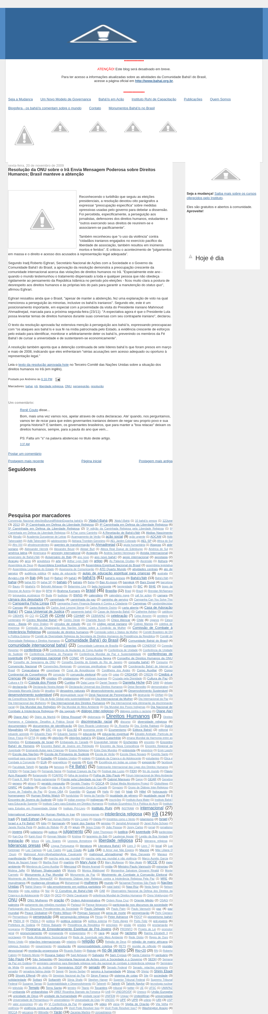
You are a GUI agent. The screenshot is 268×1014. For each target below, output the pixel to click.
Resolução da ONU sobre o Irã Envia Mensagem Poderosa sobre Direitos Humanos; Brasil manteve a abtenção (81, 172)
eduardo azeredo (18, 734)
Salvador (98, 955)
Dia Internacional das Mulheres (27, 703)
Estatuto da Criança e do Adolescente (118, 758)
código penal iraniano (112, 623)
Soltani (37, 979)
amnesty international (66, 552)
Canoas (17, 607)
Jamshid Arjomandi (127, 823)
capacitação (37, 607)
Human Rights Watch (45, 795)
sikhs (44, 975)
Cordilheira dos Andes (116, 670)
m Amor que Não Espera (118, 850)
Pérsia (99, 916)
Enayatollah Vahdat (106, 742)
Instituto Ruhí (102, 808)
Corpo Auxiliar (147, 670)
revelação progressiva (43, 950)
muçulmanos (16, 882)
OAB (102, 891)
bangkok (129, 582)
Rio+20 (140, 950)
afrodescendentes (38, 544)
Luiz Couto (74, 850)
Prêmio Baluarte (51, 925)
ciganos (154, 620)
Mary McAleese (114, 862)
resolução (97, 386)
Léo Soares (53, 840)
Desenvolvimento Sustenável (148, 690)
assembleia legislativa (159, 565)
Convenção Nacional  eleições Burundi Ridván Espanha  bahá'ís (45, 520)
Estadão (46, 758)
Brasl (128, 591)
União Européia (161, 991)
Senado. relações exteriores (150, 967)
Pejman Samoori (88, 912)
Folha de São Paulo (106, 775)
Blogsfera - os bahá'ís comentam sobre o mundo (44, 108)
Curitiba (69, 682)
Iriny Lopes (81, 819)
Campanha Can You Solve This (153, 599)
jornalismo (166, 827)
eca (59, 729)
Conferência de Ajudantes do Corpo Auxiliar (76, 650)
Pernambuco (20, 916)
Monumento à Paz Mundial (44, 874)
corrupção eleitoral (83, 674)
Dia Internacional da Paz (153, 698)
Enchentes (130, 742)
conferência (32, 650)
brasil (91, 590)
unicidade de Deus (25, 995)
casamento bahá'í (81, 611)
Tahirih (115, 983)
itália (43, 823)
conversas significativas (92, 666)
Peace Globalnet (36, 912)
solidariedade (17, 979)
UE (141, 987)
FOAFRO (57, 775)
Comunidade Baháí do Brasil (148, 640)
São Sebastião (42, 959)
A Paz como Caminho (84, 532)
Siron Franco (100, 975)
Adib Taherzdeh (36, 540)
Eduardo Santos (67, 734)
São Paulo (16, 959)
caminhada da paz (83, 599)
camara (162, 595)
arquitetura (43, 561)
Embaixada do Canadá (74, 742)
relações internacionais (44, 941)
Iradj (11, 819)
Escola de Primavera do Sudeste (67, 754)
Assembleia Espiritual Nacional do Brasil (113, 565)
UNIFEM (110, 996)
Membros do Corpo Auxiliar (42, 866)
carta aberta (130, 607)
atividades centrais (145, 569)
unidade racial (91, 996)
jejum (76, 827)
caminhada (56, 599)
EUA (44, 762)
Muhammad (72, 882)
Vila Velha (162, 1004)
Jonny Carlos (135, 827)
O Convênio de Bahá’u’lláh (74, 890)
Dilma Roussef (71, 716)
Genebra (167, 779)
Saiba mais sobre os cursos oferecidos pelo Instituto (221, 196)
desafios (50, 690)
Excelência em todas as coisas (118, 762)
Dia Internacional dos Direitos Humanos (78, 703)
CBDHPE (18, 615)
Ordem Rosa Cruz (117, 900)
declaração (19, 686)
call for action (143, 595)
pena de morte (116, 912)
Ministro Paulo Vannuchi (134, 866)
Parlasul (76, 904)
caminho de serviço (115, 599)
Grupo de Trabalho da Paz (25, 791)
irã (36, 386)
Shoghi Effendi (25, 975)
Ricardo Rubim (73, 950)
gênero (32, 783)
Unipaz (124, 996)
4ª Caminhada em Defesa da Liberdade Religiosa (133, 524)
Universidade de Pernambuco (31, 1000)
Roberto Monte (31, 955)
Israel (163, 819)
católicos (167, 611)
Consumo (162, 662)
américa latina (17, 552)
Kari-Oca (18, 836)
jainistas (106, 823)
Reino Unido (15, 941)
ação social (114, 536)
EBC (48, 729)
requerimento (44, 946)
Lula (91, 850)
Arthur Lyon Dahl (77, 561)
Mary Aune (88, 862)
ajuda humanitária (134, 544)
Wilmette (43, 1012)
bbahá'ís (30, 586)
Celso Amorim (143, 615)
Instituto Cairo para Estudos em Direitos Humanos (73, 803)
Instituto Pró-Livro (74, 808)
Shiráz (145, 971)
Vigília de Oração (137, 1004)
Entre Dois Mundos (105, 750)
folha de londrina (78, 775)
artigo (98, 561)
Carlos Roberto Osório (103, 607)
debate (168, 682)
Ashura (163, 561)
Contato (95, 108)
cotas (116, 674)
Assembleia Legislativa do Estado (33, 569)
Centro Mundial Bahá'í (41, 620)
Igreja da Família (94, 795)
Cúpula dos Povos (42, 682)
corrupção (59, 674)
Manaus (162, 854)
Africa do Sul (164, 540)
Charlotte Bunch (95, 620)
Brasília (111, 591)
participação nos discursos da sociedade (140, 904)
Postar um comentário (24, 454)
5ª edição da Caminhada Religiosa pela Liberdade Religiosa (125, 528)
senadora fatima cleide (37, 971)
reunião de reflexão (144, 946)
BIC (140, 586)
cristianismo (71, 678)
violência (13, 1008)
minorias (162, 866)
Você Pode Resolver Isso (84, 1008)
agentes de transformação (72, 544)
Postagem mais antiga (156, 461)
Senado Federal (117, 967)
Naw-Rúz (132, 886)
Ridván (91, 950)
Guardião (75, 791)
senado (94, 967)
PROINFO (126, 929)
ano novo (83, 557)
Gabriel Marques (118, 779)
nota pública (32, 891)
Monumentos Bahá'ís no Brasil (132, 108)
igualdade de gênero (124, 795)
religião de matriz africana (150, 941)
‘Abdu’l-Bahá (122, 520)
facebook (166, 762)
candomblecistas (162, 603)
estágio (86, 758)
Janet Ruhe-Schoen (156, 823)
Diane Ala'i (165, 711)
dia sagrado (67, 711)
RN (156, 950)
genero (17, 783)
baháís (77, 582)
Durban (35, 729)
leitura (35, 840)
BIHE (152, 586)
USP (169, 1000)
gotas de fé (58, 787)
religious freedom (19, 946)
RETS (122, 946)
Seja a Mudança (20, 99)
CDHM (60, 616)
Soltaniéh (54, 979)
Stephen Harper (98, 979)
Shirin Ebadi (163, 971)
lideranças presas (24, 845)
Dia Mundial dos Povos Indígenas (125, 707)
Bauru (16, 586)
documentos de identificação (52, 725)
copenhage (53, 670)
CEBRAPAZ (98, 615)
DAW (156, 682)
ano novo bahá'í (105, 557)
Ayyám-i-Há (16, 578)
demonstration (159, 686)
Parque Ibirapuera (97, 904)
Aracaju (13, 561)
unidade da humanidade (60, 995)
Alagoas (155, 544)
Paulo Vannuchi (141, 908)
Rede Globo (136, 937)
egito (43, 737)
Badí (46, 578)
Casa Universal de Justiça (44, 611)
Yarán (58, 1012)
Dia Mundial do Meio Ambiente (80, 707)
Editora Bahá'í (142, 729)
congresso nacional (46, 658)
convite (117, 666)
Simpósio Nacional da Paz (69, 975)
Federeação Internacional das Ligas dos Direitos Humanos (132, 767)
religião (88, 941)
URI (158, 999)
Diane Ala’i (21, 716)
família (43, 766)
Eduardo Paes (43, 734)
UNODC (110, 1000)
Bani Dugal (147, 582)
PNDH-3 (35, 921)
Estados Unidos (67, 758)
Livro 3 (131, 845)
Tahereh (101, 983)
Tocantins (100, 987)
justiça (123, 832)
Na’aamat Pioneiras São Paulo (137, 882)
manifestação (17, 858)
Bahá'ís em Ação (111, 99)
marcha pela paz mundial (64, 858)
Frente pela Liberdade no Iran (81, 779)
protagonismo (77, 933)
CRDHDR (131, 674)
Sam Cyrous (118, 955)
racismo (131, 933)
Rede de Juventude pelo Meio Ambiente (98, 937)
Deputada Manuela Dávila (24, 690)
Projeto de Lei (147, 929)
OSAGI (164, 900)
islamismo (147, 819)
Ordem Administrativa (85, 900)
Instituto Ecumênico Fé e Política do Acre (133, 803)
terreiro (72, 987)
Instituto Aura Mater (138, 799)
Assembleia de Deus (20, 565)
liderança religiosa (156, 840)
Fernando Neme (52, 771)
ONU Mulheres (37, 900)
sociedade (161, 975)
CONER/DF (149, 645)
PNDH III (19, 921)
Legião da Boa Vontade (153, 836)
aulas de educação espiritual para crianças (116, 573)
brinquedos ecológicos (26, 595)
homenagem (16, 795)
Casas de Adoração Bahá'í (114, 611)
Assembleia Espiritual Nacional (59, 565)
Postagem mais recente (26, 461)
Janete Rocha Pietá (20, 827)
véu (40, 1004)
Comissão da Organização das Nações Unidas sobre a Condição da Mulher (76, 627)
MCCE (152, 862)
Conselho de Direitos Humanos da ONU (144, 658)
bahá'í (73, 578)
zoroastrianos (103, 1012)
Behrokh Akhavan (52, 586)
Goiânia (28, 787)
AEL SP (146, 540)
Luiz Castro (54, 850)
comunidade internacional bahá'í (37, 645)
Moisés (72, 870)
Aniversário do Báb (58, 557)
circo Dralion (41, 624)
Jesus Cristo (93, 827)
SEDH (152, 959)
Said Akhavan (79, 955)
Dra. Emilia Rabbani (147, 725)
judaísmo (36, 831)
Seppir (60, 971)
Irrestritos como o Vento (120, 819)
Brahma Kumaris (68, 590)
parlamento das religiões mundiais (45, 904)
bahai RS (30, 582)
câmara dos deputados (25, 599)
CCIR (44, 616)
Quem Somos (220, 99)
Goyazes (117, 787)
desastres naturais (72, 690)
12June (167, 520)
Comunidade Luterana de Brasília (97, 645)
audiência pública (35, 573)
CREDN (148, 674)
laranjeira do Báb (96, 836)
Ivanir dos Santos (83, 823)
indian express (77, 799)
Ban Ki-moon (109, 582)
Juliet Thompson (103, 832)
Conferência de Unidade (123, 650)
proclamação (160, 925)
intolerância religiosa (123, 814)
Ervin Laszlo (165, 750)
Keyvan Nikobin (56, 836)
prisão (127, 925)
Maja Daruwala (140, 854)
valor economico (23, 1004)
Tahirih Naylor (135, 983)
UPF (123, 999)
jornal (151, 827)
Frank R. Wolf (20, 779)
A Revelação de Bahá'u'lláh (121, 532)
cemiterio (162, 615)
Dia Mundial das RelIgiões (38, 706)
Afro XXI (17, 544)
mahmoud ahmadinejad (105, 854)
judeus (52, 831)
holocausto (160, 791)
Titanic (85, 987)
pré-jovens (160, 921)
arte (58, 561)
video (103, 1004)
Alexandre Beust (64, 549)
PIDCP (138, 916)
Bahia (91, 582)
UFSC (152, 987)
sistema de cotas (126, 975)
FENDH (13, 771)
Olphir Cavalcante (77, 895)
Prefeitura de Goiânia (21, 925)
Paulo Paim (118, 908)
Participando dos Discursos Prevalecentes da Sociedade (43, 908)
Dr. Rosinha (121, 725)
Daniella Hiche (134, 682)
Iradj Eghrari (30, 819)
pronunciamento (31, 933)
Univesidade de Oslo (87, 1000)
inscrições (115, 799)
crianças (33, 678)
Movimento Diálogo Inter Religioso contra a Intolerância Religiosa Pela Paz (106, 878)
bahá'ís (89, 577)
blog (38, 591)
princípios (112, 925)
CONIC (74, 658)
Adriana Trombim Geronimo (88, 540)
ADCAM (155, 536)
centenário (14, 620)
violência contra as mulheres (43, 1008)
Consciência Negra (98, 658)
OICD (58, 895)
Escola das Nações (25, 754)
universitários (62, 1000)
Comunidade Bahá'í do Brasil (92, 640)
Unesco (141, 991)
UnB (107, 991)
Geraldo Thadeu (80, 783)
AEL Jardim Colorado (123, 540)
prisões (141, 925)
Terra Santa (54, 987)
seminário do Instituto (38, 967)
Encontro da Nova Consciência (119, 746)
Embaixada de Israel (39, 742)
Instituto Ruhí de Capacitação (154, 99)
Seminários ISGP (70, 967)
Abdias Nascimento (159, 532)
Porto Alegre (120, 921)
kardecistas (166, 832)
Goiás (42, 787)
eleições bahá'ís (80, 737)
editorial (163, 729)
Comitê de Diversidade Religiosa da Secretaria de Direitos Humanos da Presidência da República (95, 636)
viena (116, 1004)
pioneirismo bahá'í (160, 916)
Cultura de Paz (157, 678)
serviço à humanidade (106, 971)
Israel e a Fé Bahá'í (21, 823)
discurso (125, 721)
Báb (33, 578)
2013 (16, 524)
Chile (140, 620)
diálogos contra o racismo (135, 711)
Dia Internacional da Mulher (114, 698)
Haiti (117, 791)
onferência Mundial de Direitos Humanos (117, 895)
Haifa (105, 791)
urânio (147, 1000)
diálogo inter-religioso (97, 711)
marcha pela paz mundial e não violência (111, 858)
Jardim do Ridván (48, 827)
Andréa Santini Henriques (119, 553)
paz (158, 908)
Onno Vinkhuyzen (158, 895)
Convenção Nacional (22, 666)
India (60, 799)
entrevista (129, 750)
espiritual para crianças (22, 758)
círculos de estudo (67, 623)
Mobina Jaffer (16, 870)
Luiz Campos (33, 850)
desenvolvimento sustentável (30, 695)
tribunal (117, 987)
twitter (131, 987)
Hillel (142, 791)
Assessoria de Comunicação (76, 569)
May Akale (135, 862)
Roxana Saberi (55, 955)
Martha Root (50, 862)
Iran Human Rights (58, 819)
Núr (47, 891)
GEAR (152, 779)
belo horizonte (101, 586)
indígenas (97, 799)
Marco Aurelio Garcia (155, 858)
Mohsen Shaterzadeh (46, 870)
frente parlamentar (45, 779)
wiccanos (27, 1012)
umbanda (18, 991)
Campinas (140, 603)
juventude (143, 832)
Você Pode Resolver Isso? (121, 1008)
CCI (32, 615)
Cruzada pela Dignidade (127, 678)
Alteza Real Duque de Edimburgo (121, 549)
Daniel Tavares (108, 682)
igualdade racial (154, 795)
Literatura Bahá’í (109, 845)
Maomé (37, 858)
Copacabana (30, 670)
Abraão (17, 536)
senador (13, 971)
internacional (151, 808)
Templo (33, 988)
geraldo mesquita (53, 783)
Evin (90, 762)
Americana (39, 553)
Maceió (144, 850)
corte (105, 674)
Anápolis (92, 552)
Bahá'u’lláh (162, 578)
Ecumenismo (117, 729)
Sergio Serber (77, 971)
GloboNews (161, 783)
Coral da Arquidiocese (80, 670)
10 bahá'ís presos (146, 520)
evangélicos (60, 762)
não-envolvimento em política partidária (74, 886)
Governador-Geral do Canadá (89, 787)
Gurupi (91, 791)
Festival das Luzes (113, 771)
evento (76, 762)
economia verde (93, 729)
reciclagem (14, 937)
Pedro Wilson (62, 912)
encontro (149, 742)
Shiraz (131, 971)
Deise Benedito (137, 686)
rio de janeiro (113, 950)
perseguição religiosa (74, 916)
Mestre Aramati (91, 866)
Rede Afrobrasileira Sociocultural (47, 937)
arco (28, 561)
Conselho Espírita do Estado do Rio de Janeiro (92, 662)
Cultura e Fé (15, 682)
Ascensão (146, 561)
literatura (86, 845)
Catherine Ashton (146, 611)
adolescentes (59, 540)
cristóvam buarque (96, 678)
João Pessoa (114, 827)
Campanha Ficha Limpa (31, 603)
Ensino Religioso (79, 750)
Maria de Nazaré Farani (22, 862)
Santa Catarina (141, 955)
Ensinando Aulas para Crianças (45, 750)
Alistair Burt (87, 549)
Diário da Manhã (45, 717)
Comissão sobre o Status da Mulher (116, 632)
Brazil (139, 591)
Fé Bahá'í (78, 766)
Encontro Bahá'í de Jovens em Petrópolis (67, 746)
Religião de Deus (115, 941)
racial (114, 933)
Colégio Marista (143, 624)
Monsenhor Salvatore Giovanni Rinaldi (135, 870)
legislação (15, 841)
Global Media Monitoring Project (129, 783)
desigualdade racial (72, 695)
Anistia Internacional (154, 552)
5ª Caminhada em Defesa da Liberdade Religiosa (44, 528)
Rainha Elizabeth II (156, 933)
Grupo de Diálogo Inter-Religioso (148, 787)
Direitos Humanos (128, 716)
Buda (49, 595)
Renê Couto (29, 410)
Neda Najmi (151, 886)
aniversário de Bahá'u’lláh (24, 557)
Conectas (130, 645)
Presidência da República (84, 925)
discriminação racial (96, 721)
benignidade (124, 586)
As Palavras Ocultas (122, 561)
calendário (96, 595)
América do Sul (158, 549)
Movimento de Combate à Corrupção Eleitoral (134, 874)
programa (14, 929)
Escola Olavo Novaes (133, 754)
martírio (69, 862)
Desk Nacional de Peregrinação (110, 694)
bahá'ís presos (115, 578)
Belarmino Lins (77, 586)
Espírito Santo (160, 754)
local (158, 845)
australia (163, 573)
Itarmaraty (59, 823)
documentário (17, 725)
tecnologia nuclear (161, 983)
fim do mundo (151, 771)
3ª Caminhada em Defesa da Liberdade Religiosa (60, 524)
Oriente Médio (143, 900)
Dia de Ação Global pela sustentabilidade (65, 698)
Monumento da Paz (82, 874)
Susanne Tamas (32, 983)
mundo (109, 882)
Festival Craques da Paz (81, 771)
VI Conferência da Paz (63, 1004)
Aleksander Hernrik (36, 549)
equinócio (147, 750)
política (50, 921)
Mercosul (70, 866)
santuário (161, 955)
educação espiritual (115, 733)
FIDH (133, 771)
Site (146, 975)
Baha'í (58, 578)
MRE (163, 878)
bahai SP (46, 582)
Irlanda (97, 819)
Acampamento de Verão (85, 536)
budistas (63, 595)
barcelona (167, 582)
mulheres (91, 883)
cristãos (51, 678)
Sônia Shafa (74, 979)
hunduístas (72, 795)
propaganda (56, 933)
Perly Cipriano (163, 913)
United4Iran (141, 995)
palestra (13, 904)
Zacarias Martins (80, 1012)
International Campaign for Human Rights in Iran (41, 814)
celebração (119, 616)
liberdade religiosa (51, 386)
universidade (163, 995)
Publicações (193, 99)
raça (101, 933)
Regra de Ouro (158, 937)
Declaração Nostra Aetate (48, 686)
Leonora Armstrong (80, 840)
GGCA (99, 783)
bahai (29, 386)
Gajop (139, 779)
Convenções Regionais (57, 666)
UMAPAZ (167, 987)
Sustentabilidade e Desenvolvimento (69, 983)
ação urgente (137, 536)
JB (65, 827)
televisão (18, 987)
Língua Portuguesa (62, 845)
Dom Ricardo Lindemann (93, 725)
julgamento (73, 831)
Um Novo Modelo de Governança (65, 99)
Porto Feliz (140, 921)
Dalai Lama (87, 682)
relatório (71, 941)
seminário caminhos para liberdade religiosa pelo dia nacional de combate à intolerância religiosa (96, 963)
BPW (49, 591)
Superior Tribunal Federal (129, 979)
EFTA (31, 738)
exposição (149, 762)
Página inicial (91, 461)
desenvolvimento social (106, 690)
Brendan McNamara (160, 591)
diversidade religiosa (152, 721)
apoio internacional (136, 557)
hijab (129, 791)
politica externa (70, 921)
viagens (88, 1004)
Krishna (76, 836)
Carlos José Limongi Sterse (68, 607)
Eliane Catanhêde (109, 737)
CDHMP (79, 615)
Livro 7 (145, 845)
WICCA (12, 1012)
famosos (59, 767)
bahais (62, 582)
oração (59, 900)
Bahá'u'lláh (139, 578)
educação (89, 733)
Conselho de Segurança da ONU (34, 662)
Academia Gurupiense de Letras (46, 536)
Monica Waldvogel (93, 870)
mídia (109, 866)
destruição (144, 695)
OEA (47, 895)
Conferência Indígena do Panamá (50, 654)
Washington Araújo (155, 1008)
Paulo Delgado (95, 908)
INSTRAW (128, 808)
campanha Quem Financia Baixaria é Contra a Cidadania (92, 603)
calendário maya (119, 595)
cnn (89, 624)
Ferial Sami (30, 771)
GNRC (12, 787)
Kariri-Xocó (35, 836)
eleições (58, 737)
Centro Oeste (72, 620)
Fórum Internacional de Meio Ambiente (149, 775)
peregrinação (140, 912)
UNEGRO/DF (124, 991)
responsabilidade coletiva (94, 946)
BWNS (77, 595)
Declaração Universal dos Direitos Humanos (96, 686)
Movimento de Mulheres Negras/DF (30, 878)
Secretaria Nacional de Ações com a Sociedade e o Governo (100, 959)
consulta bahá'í (139, 662)
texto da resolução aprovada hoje (43, 365)
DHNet (159, 695)
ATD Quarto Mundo (112, 569)
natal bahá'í (114, 886)
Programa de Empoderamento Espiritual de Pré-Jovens (68, 929)
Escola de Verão (105, 754)
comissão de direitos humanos (68, 632)
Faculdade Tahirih (23, 767)
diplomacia (94, 717)
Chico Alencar (121, 620)
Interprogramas (90, 814)
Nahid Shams (33, 886)
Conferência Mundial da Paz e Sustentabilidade (110, 654)
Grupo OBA (55, 791)
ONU (68, 386)
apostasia (161, 557)
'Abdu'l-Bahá (98, 520)
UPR (135, 999)
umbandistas (39, 991)
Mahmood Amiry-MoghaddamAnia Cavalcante (53, 854)
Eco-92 (72, 729)
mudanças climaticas (45, 882)
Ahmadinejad (105, 545)
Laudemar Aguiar (123, 836)
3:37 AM (25, 444)
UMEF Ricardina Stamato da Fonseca (77, 991)
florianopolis (39, 775)
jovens (17, 832)
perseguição (81, 386)
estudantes (152, 758)
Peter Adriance (118, 916)
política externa (97, 921)
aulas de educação (64, 573)
